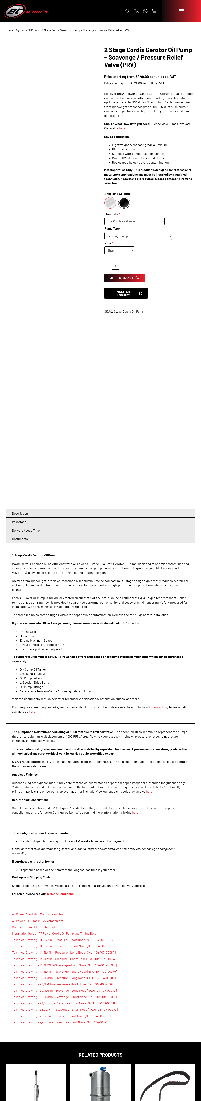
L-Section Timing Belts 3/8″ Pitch (165, 947)
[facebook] (167, 1026)
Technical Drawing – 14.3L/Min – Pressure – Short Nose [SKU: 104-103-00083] (64, 774)
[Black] (124, 203)
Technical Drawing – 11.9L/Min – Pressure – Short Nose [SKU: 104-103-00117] (63, 755)
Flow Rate (111, 214)
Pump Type (112, 228)
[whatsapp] (192, 1026)
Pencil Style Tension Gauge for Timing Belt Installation (36, 947)
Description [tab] (20, 329)
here (122, 128)
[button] (127, 11)
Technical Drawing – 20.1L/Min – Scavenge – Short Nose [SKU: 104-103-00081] (64, 812)
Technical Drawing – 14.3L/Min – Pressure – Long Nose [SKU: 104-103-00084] (64, 768)
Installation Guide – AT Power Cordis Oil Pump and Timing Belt (54, 749)
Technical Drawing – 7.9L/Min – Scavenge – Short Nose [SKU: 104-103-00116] (63, 838)
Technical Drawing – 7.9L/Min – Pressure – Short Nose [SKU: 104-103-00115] (62, 831)
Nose (108, 243)
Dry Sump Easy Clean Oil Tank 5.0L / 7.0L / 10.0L (100, 947)
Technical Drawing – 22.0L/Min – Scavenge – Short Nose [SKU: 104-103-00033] (65, 825)
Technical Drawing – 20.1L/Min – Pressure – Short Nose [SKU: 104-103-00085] (64, 799)
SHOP (10, 1042)
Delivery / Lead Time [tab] (26, 346)
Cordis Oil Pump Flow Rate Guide (34, 742)
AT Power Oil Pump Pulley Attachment (37, 736)
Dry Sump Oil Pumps (27, 30)
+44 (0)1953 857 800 (152, 1077)
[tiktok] (184, 1026)
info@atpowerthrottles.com (159, 1081)
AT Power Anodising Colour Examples (37, 730)
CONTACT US (146, 1042)
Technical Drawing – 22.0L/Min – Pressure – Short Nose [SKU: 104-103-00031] (64, 819)
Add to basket (124, 278)
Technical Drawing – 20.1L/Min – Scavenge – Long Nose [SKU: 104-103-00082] (64, 806)
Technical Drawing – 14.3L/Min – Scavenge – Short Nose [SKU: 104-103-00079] (64, 787)
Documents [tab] (20, 354)
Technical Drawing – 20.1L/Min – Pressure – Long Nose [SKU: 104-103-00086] (64, 793)
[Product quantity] (115, 266)
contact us (160, 522)
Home (9, 30)
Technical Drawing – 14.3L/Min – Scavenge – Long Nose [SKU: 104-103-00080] (64, 780)
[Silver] (110, 203)
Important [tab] (19, 337)
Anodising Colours (117, 193)
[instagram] (175, 1026)
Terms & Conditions (60, 709)
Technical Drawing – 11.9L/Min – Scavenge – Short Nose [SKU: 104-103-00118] (63, 761)
